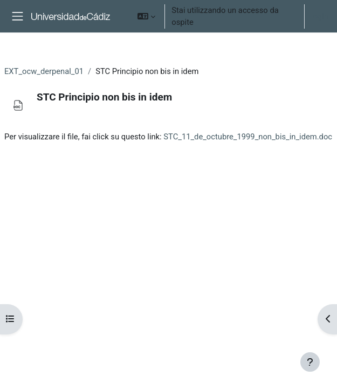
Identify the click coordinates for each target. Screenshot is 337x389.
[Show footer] (310, 362)
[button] (146, 16)
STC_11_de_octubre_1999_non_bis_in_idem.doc (247, 137)
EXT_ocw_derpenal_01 (44, 71)
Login (318, 16)
